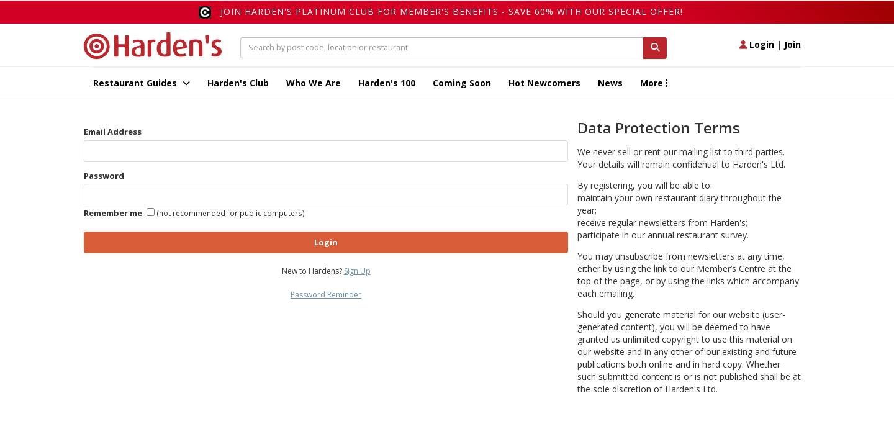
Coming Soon (462, 83)
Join (792, 44)
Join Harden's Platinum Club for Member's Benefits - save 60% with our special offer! (451, 11)
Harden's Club (238, 83)
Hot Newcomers (544, 83)
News (610, 83)
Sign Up (357, 271)
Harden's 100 (386, 83)
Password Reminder (326, 294)
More (654, 83)
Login (756, 44)
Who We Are (313, 83)
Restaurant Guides (141, 83)
